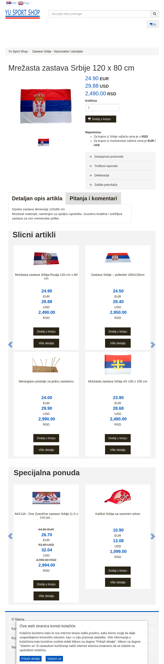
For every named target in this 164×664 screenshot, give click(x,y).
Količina (91, 100)
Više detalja (46, 343)
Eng (23, 3)
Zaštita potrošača (102, 184)
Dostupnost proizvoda (105, 156)
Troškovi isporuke (103, 166)
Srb (11, 3)
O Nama (18, 619)
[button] (10, 345)
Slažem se (54, 658)
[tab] (120, 156)
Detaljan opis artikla (37, 198)
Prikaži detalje (30, 658)
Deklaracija (98, 175)
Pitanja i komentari (93, 198)
